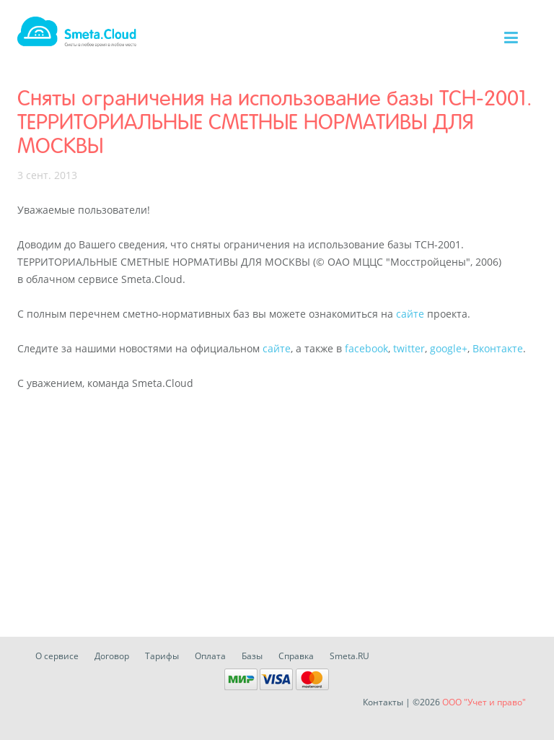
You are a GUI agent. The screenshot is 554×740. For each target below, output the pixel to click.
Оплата (210, 656)
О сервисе (57, 656)
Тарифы (162, 656)
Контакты (383, 702)
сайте (410, 314)
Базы (252, 656)
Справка (296, 656)
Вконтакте (497, 348)
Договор (111, 656)
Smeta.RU (349, 656)
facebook (366, 348)
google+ (448, 348)
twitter (409, 348)
